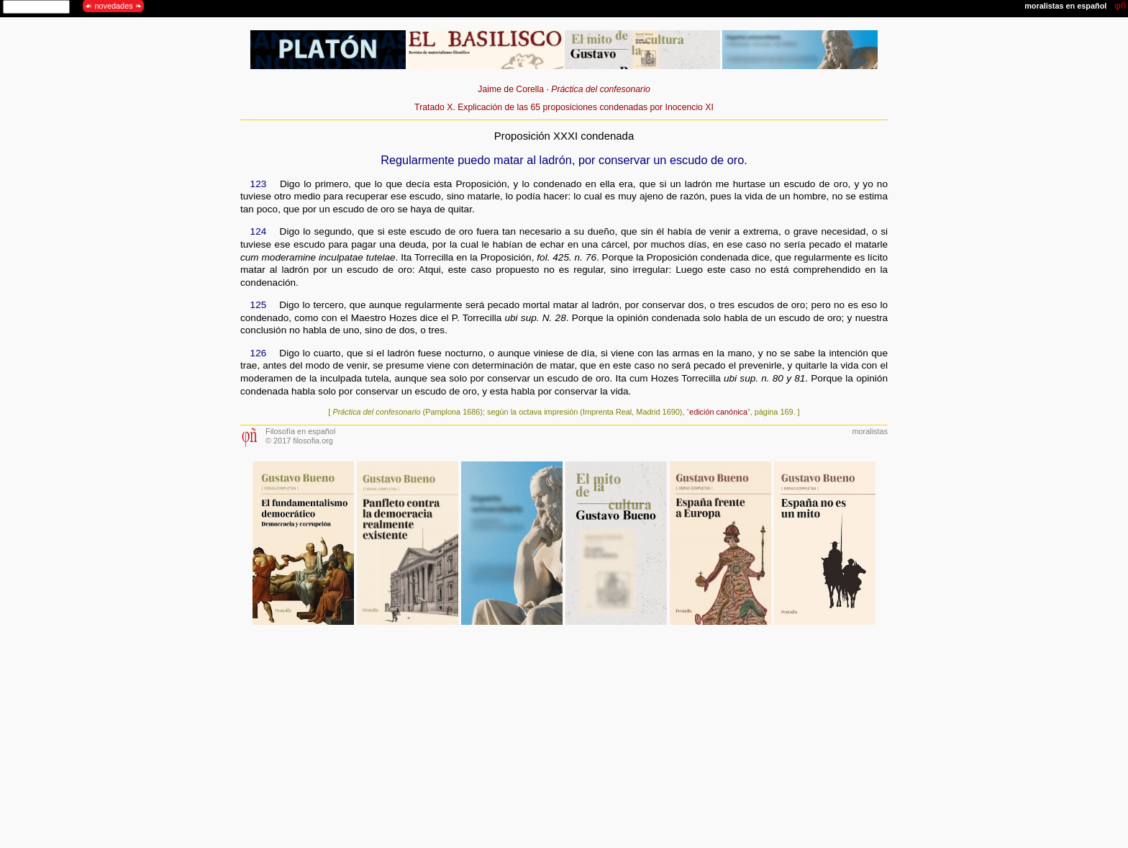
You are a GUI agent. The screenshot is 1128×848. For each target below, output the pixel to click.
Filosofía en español (300, 431)
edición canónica (718, 411)
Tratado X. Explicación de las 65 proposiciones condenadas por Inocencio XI (564, 107)
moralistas (870, 431)
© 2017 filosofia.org (299, 440)
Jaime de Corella (511, 89)
